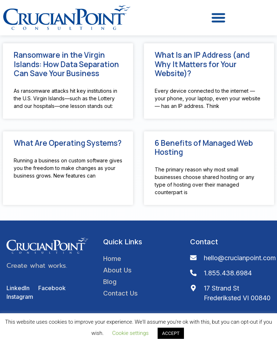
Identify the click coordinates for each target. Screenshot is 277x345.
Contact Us (120, 293)
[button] (218, 17)
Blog (109, 281)
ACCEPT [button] (171, 333)
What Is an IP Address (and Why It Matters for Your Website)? (202, 64)
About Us (117, 270)
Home (112, 258)
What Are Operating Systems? (68, 143)
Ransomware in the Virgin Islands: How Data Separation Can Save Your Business (66, 64)
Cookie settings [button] (130, 333)
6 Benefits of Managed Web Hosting (204, 147)
